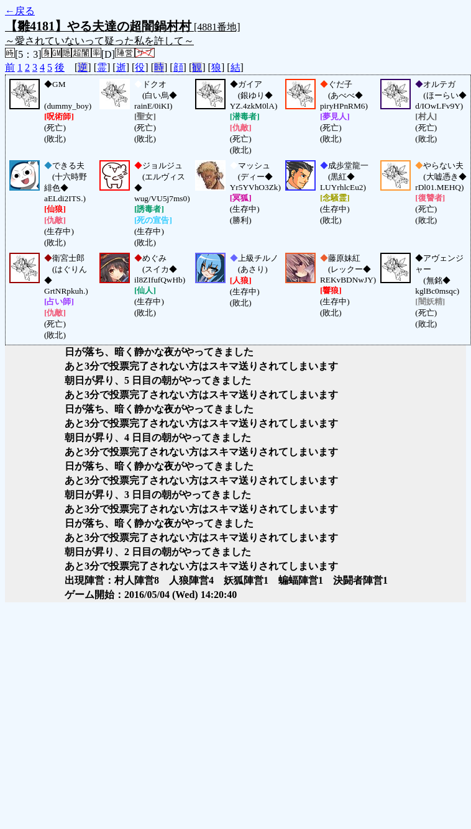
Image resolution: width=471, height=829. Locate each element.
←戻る (20, 11)
